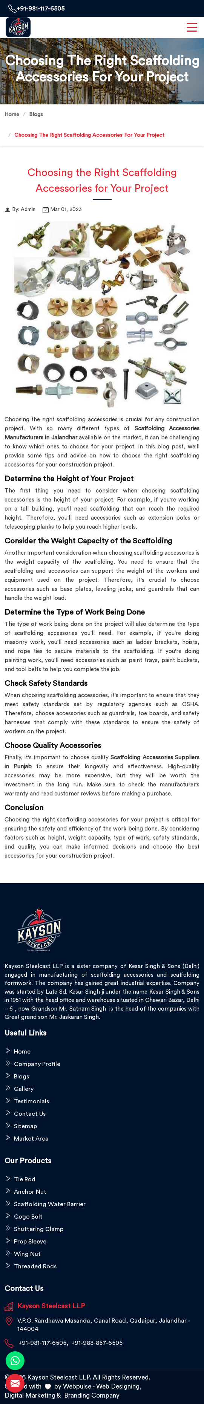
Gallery (24, 1089)
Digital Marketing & (33, 1395)
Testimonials (31, 1101)
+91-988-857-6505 (97, 1343)
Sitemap (25, 1126)
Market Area (31, 1139)
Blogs (36, 114)
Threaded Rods (35, 1266)
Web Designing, (118, 1386)
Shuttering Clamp (38, 1229)
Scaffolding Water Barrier (50, 1204)
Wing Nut (27, 1254)
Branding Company (92, 1395)
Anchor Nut (30, 1192)
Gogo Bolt (28, 1217)
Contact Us (30, 1114)
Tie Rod (24, 1179)
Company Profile (37, 1064)
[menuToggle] (191, 27)
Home (12, 114)
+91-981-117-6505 (36, 9)
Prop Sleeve (30, 1242)
